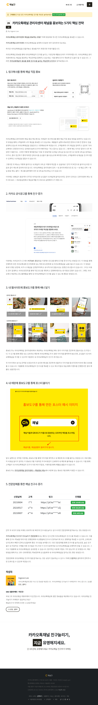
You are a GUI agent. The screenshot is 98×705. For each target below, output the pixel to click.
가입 (67, 696)
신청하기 (39, 696)
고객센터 (48, 699)
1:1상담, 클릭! (13, 609)
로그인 (69, 5)
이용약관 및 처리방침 (35, 699)
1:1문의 (72, 558)
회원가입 (80, 5)
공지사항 (56, 696)
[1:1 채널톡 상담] (60, 690)
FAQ (51, 696)
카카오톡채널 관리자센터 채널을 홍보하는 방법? (23, 37)
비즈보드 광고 (33, 260)
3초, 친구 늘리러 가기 (59, 14)
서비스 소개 (32, 696)
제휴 (55, 699)
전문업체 (34, 536)
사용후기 (46, 696)
